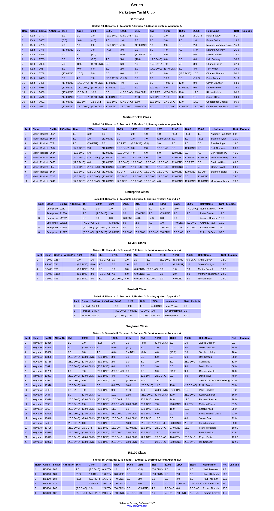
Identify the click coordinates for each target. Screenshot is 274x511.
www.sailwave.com (137, 506)
